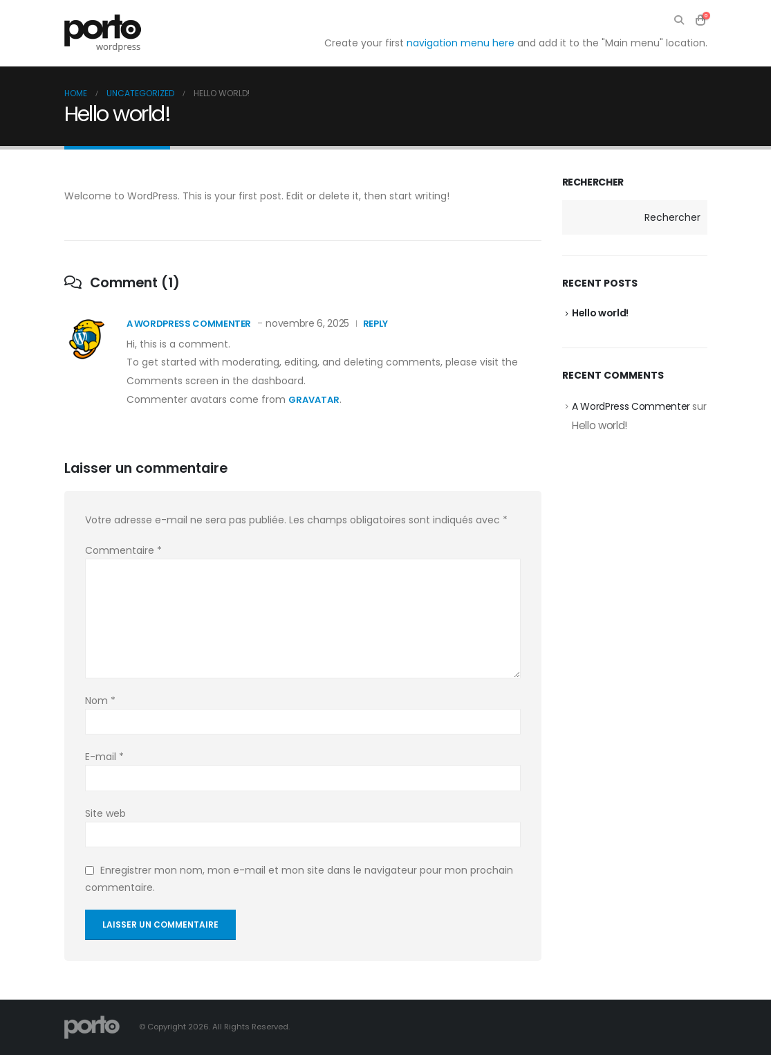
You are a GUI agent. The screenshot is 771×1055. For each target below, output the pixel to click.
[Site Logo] (102, 33)
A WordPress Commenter (189, 323)
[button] (679, 20)
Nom (100, 700)
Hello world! (600, 313)
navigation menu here (460, 43)
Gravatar (314, 399)
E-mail (104, 757)
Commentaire (123, 550)
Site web (105, 813)
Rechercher (593, 182)
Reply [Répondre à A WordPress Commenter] (375, 323)
